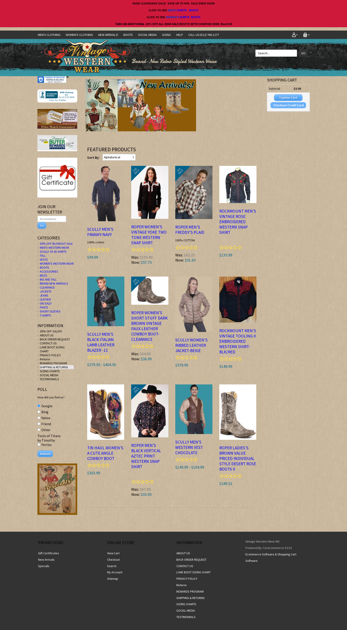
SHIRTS (182, 10)
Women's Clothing (79, 35)
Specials (43, 566)
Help (179, 35)
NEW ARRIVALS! (108, 35)
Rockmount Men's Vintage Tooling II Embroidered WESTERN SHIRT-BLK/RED (237, 341)
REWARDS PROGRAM (53, 363)
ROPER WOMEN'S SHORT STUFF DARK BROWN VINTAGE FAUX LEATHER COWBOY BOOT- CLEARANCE (149, 326)
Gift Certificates (48, 553)
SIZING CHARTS (50, 371)
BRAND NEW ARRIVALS (54, 283)
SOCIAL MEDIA (147, 35)
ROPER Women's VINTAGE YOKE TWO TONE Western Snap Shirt (149, 234)
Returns (45, 359)
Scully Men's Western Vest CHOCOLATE (189, 447)
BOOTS (194, 10)
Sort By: (93, 157)
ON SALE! (46, 303)
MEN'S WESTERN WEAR (54, 248)
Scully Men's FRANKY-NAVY (100, 232)
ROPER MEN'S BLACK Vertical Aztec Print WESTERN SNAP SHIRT (146, 456)
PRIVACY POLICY (50, 355)
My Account (114, 572)
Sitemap (112, 579)
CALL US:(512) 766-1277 (203, 35)
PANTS (44, 307)
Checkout (113, 560)
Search (111, 566)
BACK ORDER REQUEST (55, 339)
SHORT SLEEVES (50, 311)
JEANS (44, 295)
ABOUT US (47, 335)
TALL (43, 256)
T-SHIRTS (45, 315)
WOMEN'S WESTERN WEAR (57, 264)
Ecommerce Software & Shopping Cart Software (270, 557)
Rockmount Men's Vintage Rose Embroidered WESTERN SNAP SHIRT (237, 221)
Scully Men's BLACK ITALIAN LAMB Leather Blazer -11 (100, 342)
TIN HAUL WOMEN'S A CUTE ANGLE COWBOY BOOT (105, 453)
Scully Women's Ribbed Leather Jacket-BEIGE (191, 345)
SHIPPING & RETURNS (54, 367)
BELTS (43, 275)
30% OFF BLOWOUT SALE (56, 244)
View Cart (113, 553)
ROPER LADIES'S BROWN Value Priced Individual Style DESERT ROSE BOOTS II (237, 458)
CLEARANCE (47, 287)
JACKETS (45, 291)
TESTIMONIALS (49, 379)
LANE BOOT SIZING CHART (193, 572)
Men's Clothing (49, 35)
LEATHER (45, 299)
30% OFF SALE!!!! (51, 331)
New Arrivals (46, 560)
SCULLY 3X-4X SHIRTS (53, 252)
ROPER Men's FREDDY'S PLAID (189, 229)
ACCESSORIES (49, 271)
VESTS (44, 260)
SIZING (166, 35)
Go (303, 53)
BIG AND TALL (48, 279)
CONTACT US (48, 343)
